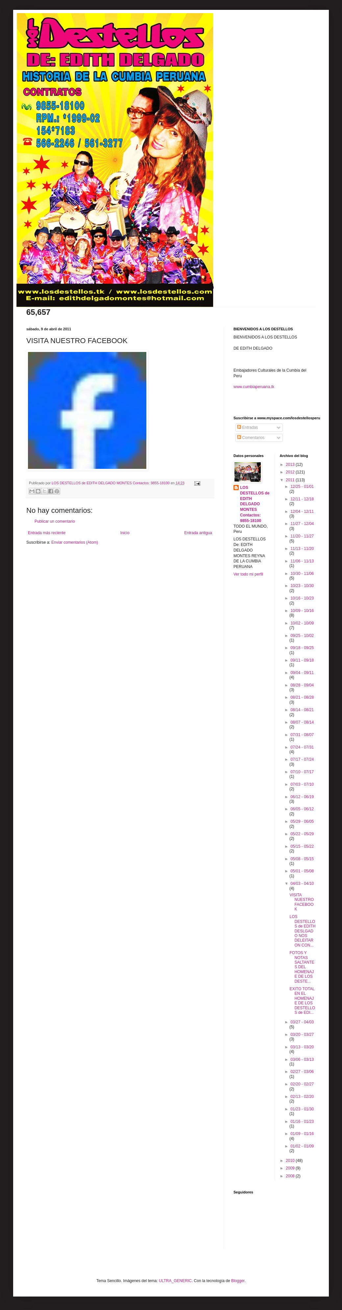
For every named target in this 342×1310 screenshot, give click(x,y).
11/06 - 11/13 (302, 561)
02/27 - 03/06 (302, 1071)
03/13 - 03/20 (302, 1047)
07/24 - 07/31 (302, 747)
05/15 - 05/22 (302, 846)
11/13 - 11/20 (302, 548)
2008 (291, 1176)
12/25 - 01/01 (302, 486)
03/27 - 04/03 (302, 1022)
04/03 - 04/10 (302, 883)
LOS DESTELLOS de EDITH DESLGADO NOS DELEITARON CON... (302, 930)
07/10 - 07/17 (302, 772)
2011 (291, 480)
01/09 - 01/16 (302, 1133)
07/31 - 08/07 (302, 734)
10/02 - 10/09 (302, 623)
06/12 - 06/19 (302, 797)
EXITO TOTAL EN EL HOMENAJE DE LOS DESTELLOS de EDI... (302, 1001)
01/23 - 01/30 (302, 1109)
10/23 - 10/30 (302, 585)
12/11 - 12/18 (302, 499)
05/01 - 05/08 (302, 871)
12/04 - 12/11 (302, 511)
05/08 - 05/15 (302, 859)
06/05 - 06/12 (302, 809)
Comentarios (250, 437)
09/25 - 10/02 (302, 635)
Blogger (238, 1280)
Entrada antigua (198, 533)
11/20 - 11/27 (302, 536)
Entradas (247, 427)
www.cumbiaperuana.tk (253, 386)
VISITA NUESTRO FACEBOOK (301, 902)
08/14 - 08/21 (302, 710)
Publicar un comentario (55, 521)
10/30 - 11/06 (302, 573)
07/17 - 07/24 (302, 759)
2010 (291, 1160)
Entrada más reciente (46, 533)
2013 (291, 464)
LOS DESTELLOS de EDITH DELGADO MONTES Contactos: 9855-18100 (254, 504)
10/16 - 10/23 (302, 598)
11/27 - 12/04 (302, 523)
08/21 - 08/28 (302, 697)
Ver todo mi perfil (248, 574)
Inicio (125, 533)
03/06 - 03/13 (302, 1059)
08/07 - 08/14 (302, 722)
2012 (291, 472)
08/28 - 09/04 (302, 685)
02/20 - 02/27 (302, 1084)
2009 (291, 1168)
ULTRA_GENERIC (175, 1280)
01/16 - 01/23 (302, 1121)
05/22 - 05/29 (302, 834)
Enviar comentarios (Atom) (74, 542)
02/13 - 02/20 (302, 1096)
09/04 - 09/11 (302, 672)
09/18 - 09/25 (302, 647)
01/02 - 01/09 (302, 1146)
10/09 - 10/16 (302, 610)
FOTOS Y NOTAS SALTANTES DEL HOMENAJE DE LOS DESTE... (301, 966)
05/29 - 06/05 (302, 821)
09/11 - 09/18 (302, 660)
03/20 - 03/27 (302, 1034)
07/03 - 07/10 (302, 784)
